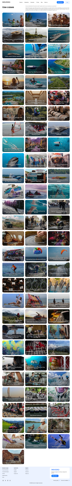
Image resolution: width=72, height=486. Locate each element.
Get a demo (55, 475)
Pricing (37, 2)
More (3, 477)
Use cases (32, 2)
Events (3, 473)
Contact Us (16, 473)
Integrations (26, 2)
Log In (67, 2)
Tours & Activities (5, 469)
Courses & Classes (5, 471)
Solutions (27, 471)
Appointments (4, 475)
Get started (60, 2)
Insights (15, 469)
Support (15, 471)
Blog (41, 2)
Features (20, 2)
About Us (27, 473)
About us (45, 2)
